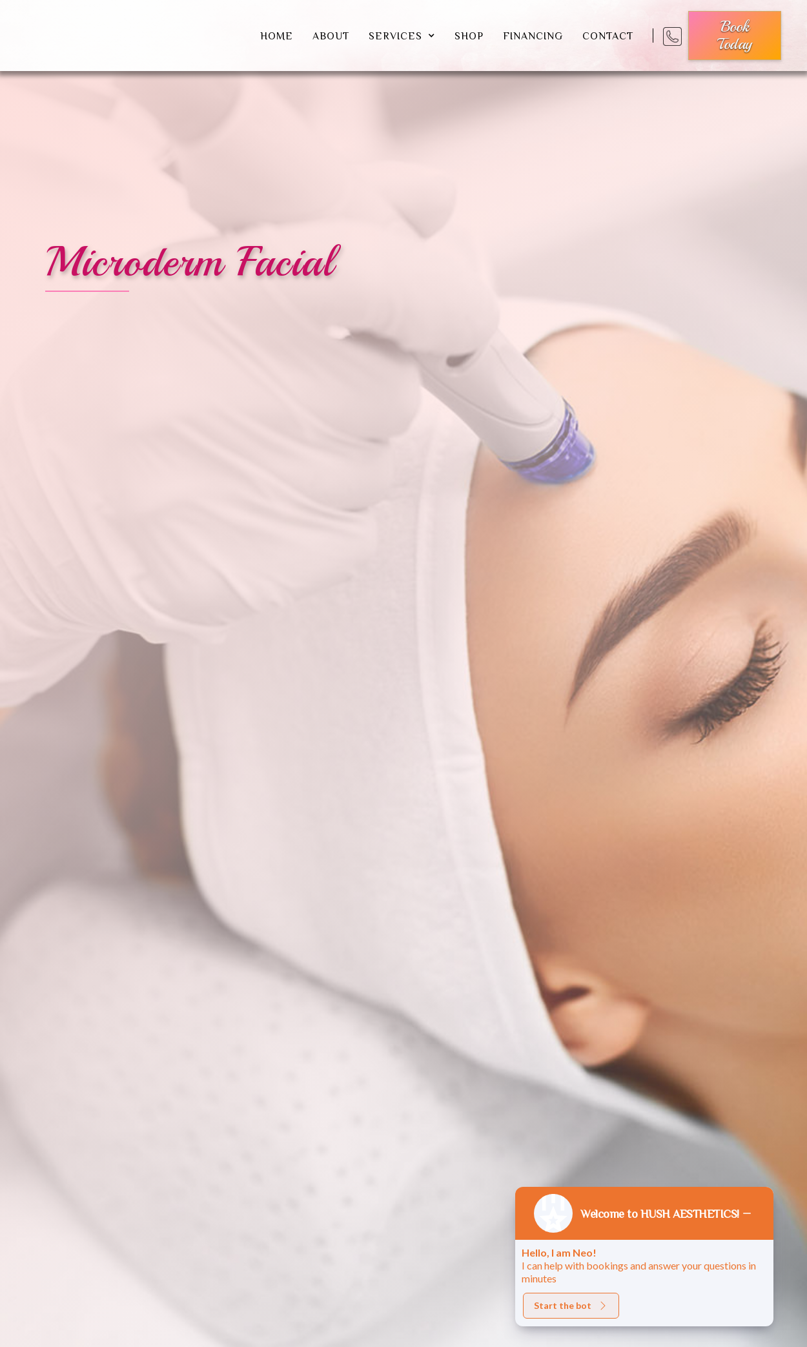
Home (276, 35)
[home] (138, 35)
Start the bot (571, 1305)
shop (469, 35)
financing (533, 35)
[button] (402, 35)
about (330, 35)
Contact (607, 35)
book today (734, 35)
